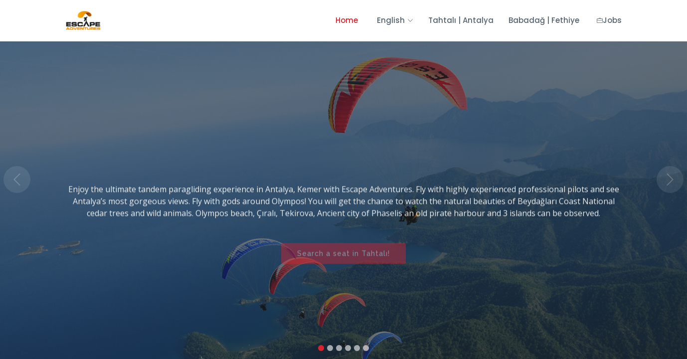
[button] (17, 179)
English (393, 20)
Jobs (609, 20)
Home (347, 20)
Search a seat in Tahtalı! (343, 259)
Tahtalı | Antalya (461, 20)
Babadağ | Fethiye (544, 20)
